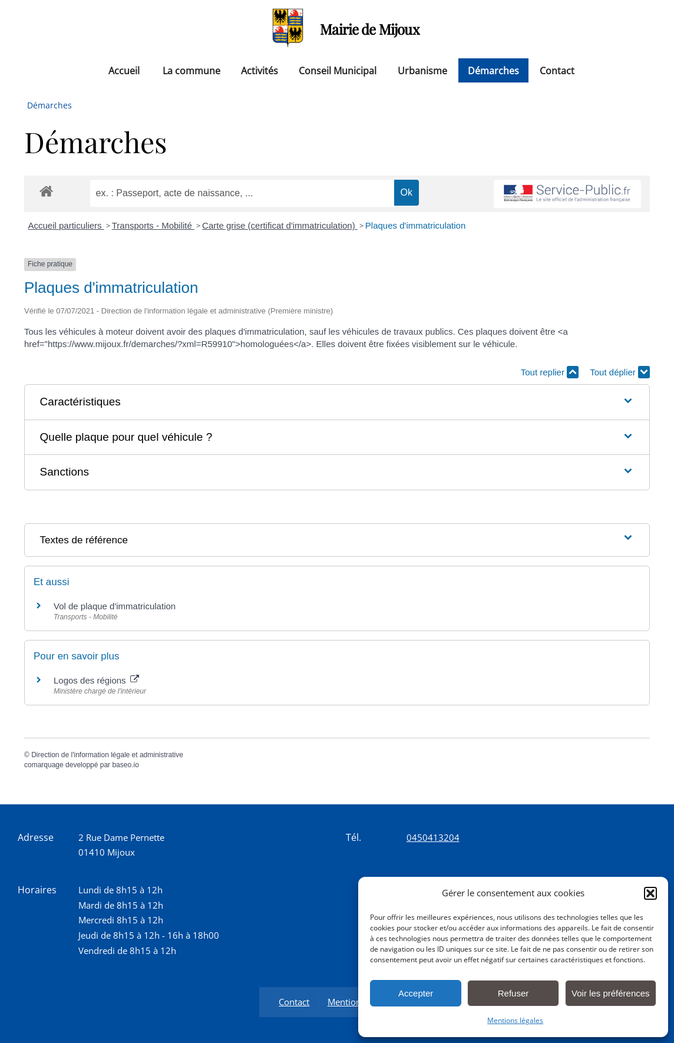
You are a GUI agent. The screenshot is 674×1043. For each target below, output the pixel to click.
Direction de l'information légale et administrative (107, 755)
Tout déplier (620, 372)
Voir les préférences (610, 993)
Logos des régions (96, 680)
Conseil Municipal (337, 70)
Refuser (513, 993)
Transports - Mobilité (153, 225)
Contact (557, 70)
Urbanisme (422, 70)
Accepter (415, 993)
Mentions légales (515, 1020)
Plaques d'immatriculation (415, 225)
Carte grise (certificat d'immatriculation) (280, 225)
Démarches (493, 70)
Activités (259, 70)
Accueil (124, 70)
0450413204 (433, 837)
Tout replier (550, 372)
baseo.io (125, 765)
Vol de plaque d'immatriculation (115, 606)
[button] (650, 893)
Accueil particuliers (66, 225)
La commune (191, 70)
